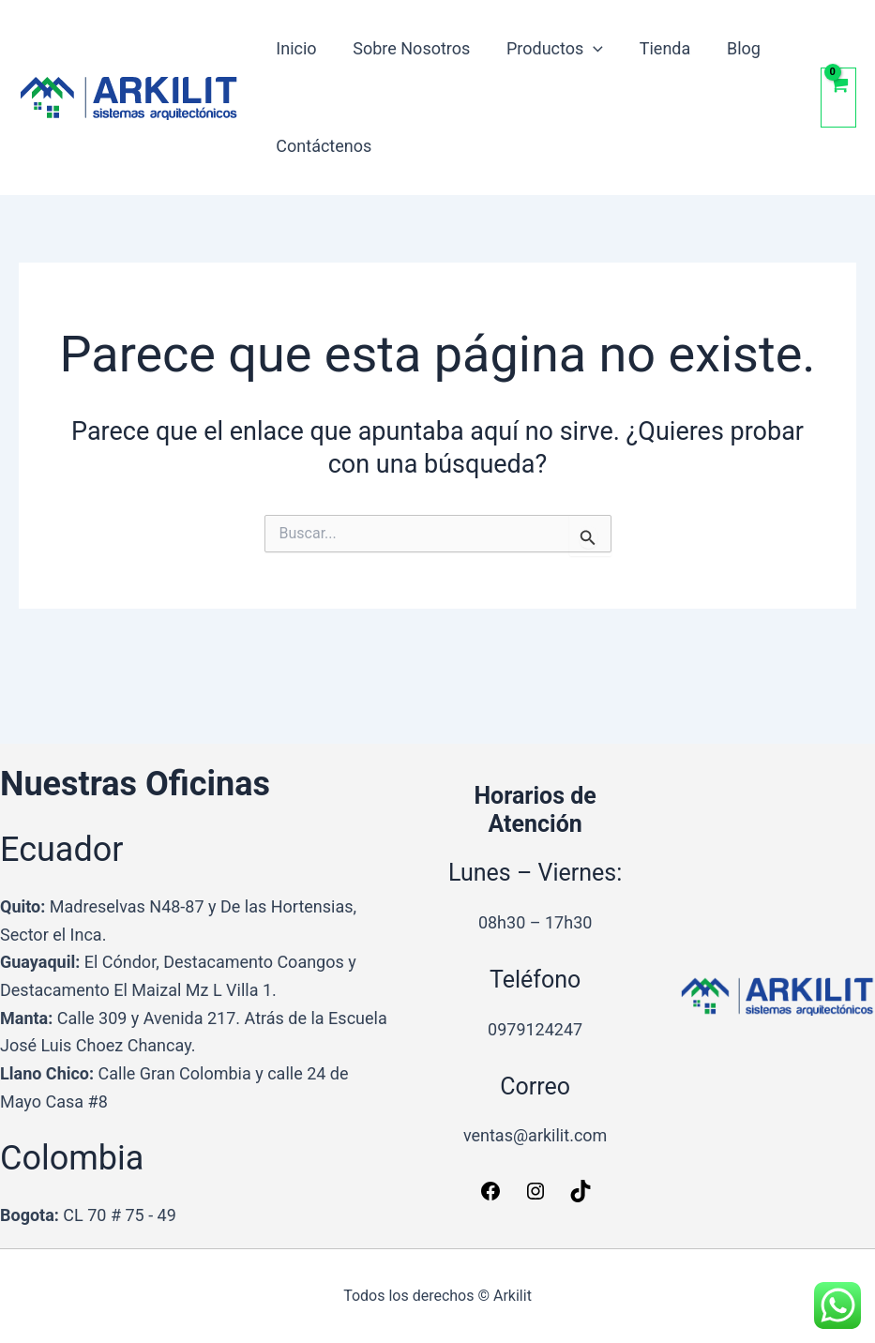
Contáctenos (322, 146)
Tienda (656, 48)
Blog (732, 48)
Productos (548, 49)
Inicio (295, 48)
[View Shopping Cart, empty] (838, 97)
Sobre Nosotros (407, 48)
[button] (587, 49)
